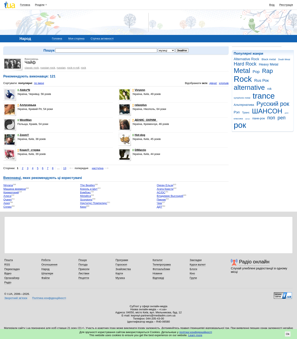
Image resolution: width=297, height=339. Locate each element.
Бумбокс (85, 192)
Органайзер (11, 277)
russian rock (47, 67)
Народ (45, 269)
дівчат (213, 83)
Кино (83, 206)
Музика (120, 277)
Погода (82, 264)
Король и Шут (88, 188)
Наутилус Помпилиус (93, 203)
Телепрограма (162, 264)
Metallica (85, 196)
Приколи (83, 269)
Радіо (7, 282)
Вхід (272, 4)
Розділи (39, 4)
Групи (193, 277)
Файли (45, 277)
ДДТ (159, 206)
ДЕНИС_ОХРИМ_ (144, 119)
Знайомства (123, 269)
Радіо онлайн (254, 261)
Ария (6, 203)
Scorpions (86, 199)
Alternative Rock (246, 59)
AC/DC (161, 192)
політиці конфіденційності (195, 332)
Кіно (192, 273)
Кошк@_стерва (28, 149)
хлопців (224, 83)
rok (269, 88)
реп (282, 117)
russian (61, 67)
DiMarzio (139, 149)
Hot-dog (138, 134)
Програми (122, 260)
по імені (39, 83)
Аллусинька (26, 104)
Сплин (7, 206)
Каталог (158, 260)
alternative (249, 87)
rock (83, 67)
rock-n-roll (73, 67)
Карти (119, 273)
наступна (97, 168)
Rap (267, 71)
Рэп (237, 112)
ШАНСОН (267, 111)
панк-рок (258, 118)
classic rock (32, 67)
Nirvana (8, 185)
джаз (286, 113)
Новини (157, 273)
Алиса (7, 196)
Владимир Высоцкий (170, 196)
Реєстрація (286, 4)
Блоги (193, 269)
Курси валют (198, 264)
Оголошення (49, 264)
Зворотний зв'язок (15, 298)
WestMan (24, 119)
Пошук (82, 260)
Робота (45, 260)
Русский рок (272, 103)
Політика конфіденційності (49, 298)
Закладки (196, 260)
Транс (246, 112)
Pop (256, 71)
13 (64, 168)
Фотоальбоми (161, 269)
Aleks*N (23, 89)
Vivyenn (138, 89)
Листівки (83, 273)
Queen (7, 199)
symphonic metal (242, 98)
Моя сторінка (76, 38)
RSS (7, 264)
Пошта (8, 260)
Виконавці (12, 178)
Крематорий (11, 192)
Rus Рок (261, 80)
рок (240, 125)
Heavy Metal (268, 64)
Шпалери (47, 273)
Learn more (195, 335)
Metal (242, 70)
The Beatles (87, 185)
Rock (243, 79)
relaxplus (139, 104)
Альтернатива (244, 104)
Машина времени (14, 188)
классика (238, 118)
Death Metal (284, 59)
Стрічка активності (102, 38)
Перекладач (12, 269)
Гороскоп (121, 264)
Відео (7, 273)
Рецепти (83, 277)
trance (264, 95)
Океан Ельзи (165, 185)
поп (271, 117)
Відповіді (158, 277)
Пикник (161, 199)
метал (247, 119)
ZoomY (23, 134)
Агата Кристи (165, 188)
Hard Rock (245, 64)
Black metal (269, 59)
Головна (25, 4)
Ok (287, 334)
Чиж (159, 203)
